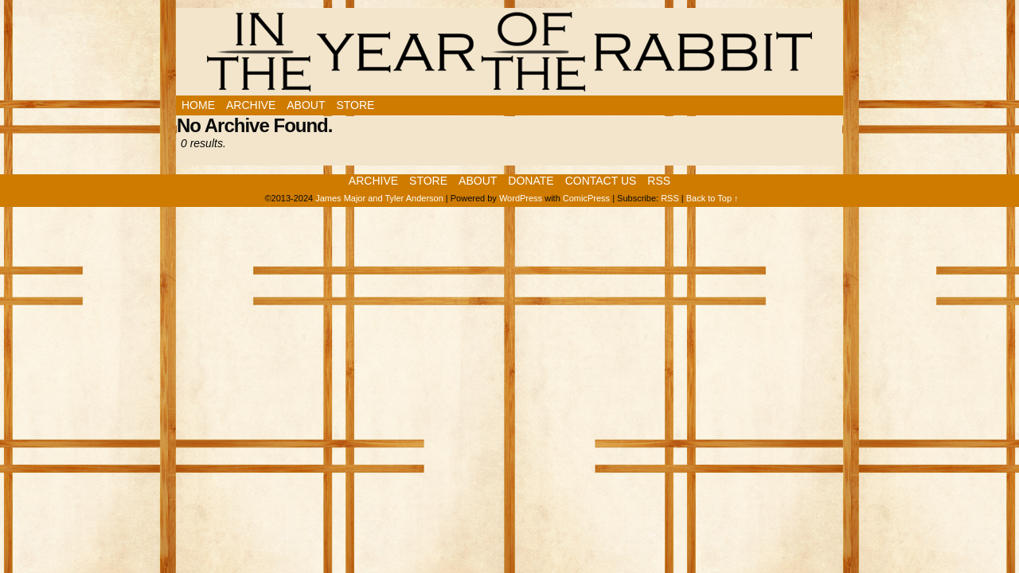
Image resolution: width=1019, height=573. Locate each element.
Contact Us (601, 180)
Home (198, 105)
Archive (250, 105)
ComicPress (586, 198)
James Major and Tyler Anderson (379, 198)
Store (355, 105)
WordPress (520, 198)
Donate (530, 180)
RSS (658, 180)
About (306, 105)
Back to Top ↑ (712, 198)
